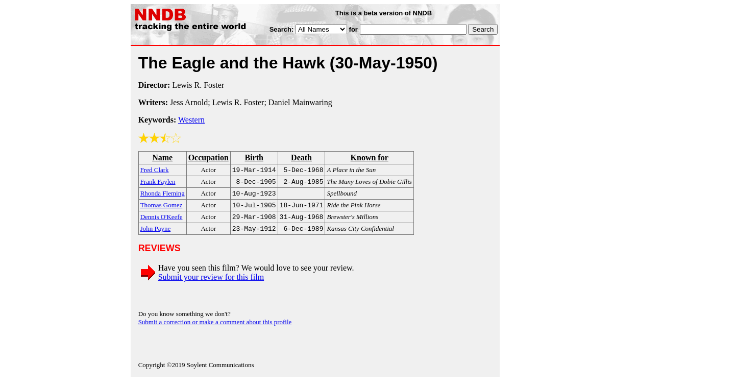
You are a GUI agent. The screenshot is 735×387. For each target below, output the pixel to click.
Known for (369, 157)
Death (301, 157)
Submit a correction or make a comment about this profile (215, 328)
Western (191, 119)
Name (162, 157)
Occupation (208, 157)
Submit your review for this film (211, 283)
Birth (253, 157)
